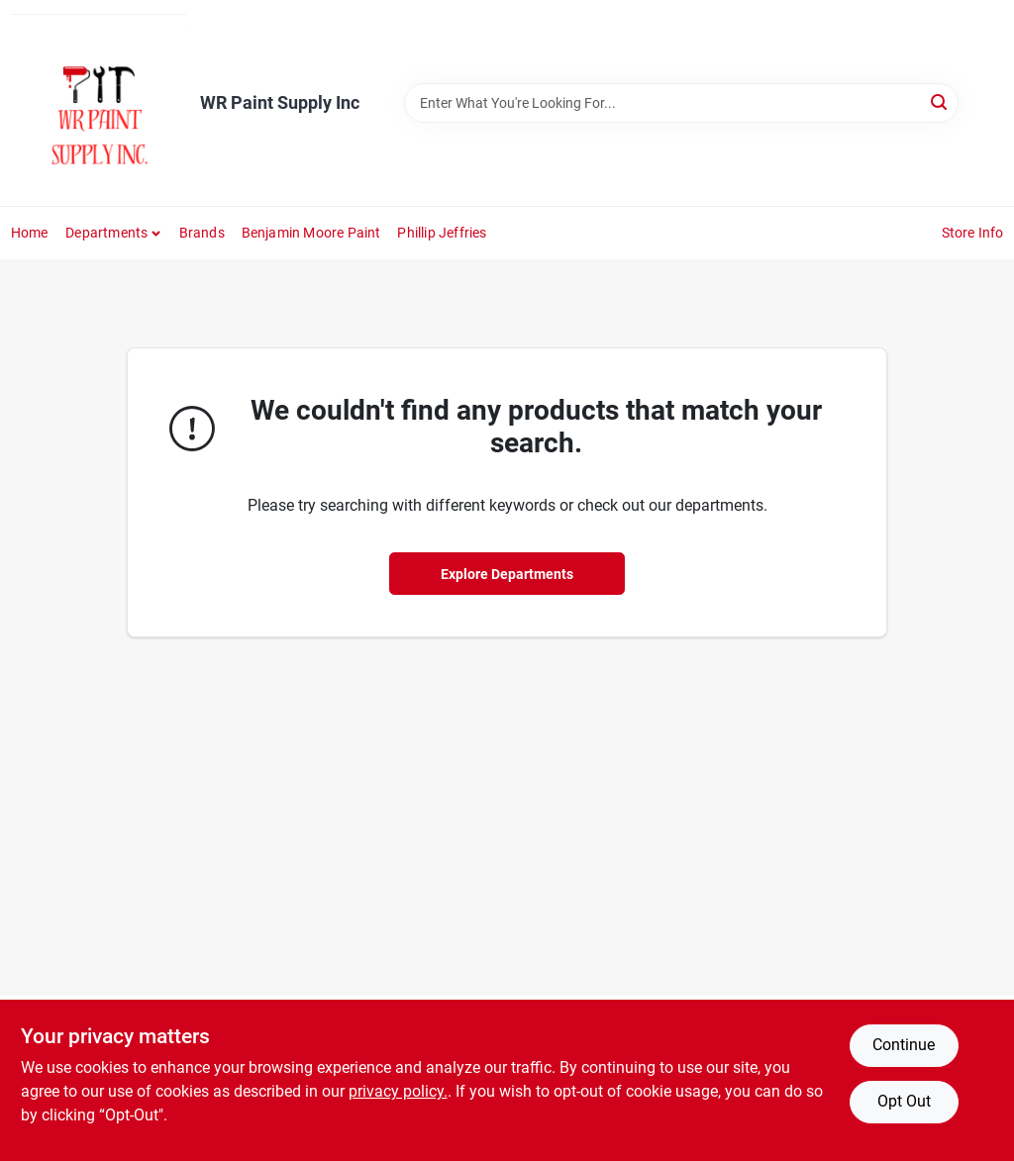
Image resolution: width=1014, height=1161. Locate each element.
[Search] (940, 101)
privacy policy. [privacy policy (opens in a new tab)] (398, 1091)
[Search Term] (681, 103)
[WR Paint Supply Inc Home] (98, 103)
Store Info (973, 233)
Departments (106, 233)
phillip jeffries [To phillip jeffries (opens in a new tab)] (441, 233)
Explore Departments (507, 574)
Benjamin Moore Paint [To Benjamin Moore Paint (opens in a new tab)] (311, 233)
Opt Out (904, 1101)
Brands (202, 233)
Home (30, 233)
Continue (903, 1044)
